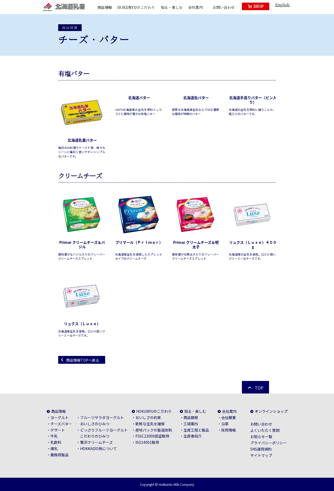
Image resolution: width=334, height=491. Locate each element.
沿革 (225, 423)
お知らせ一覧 (261, 436)
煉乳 (54, 448)
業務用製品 (59, 454)
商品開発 (190, 417)
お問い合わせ (224, 7)
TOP (259, 388)
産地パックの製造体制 (153, 430)
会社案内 (195, 7)
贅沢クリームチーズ (96, 442)
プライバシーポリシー (268, 442)
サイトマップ (261, 455)
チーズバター (61, 423)
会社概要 (228, 417)
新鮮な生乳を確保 (150, 423)
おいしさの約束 (148, 417)
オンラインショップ (271, 411)
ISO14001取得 (147, 442)
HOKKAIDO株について (98, 448)
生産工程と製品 (196, 430)
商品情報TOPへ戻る (82, 360)
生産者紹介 (192, 436)
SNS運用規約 (261, 449)
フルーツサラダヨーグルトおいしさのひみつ (102, 420)
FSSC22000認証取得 (152, 436)
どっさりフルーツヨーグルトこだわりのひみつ (104, 433)
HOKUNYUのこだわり (136, 7)
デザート (57, 430)
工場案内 (190, 423)
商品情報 (104, 7)
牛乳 (54, 436)
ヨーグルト (59, 417)
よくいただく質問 (264, 430)
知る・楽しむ (172, 7)
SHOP (258, 6)
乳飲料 (55, 442)
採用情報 (228, 430)
